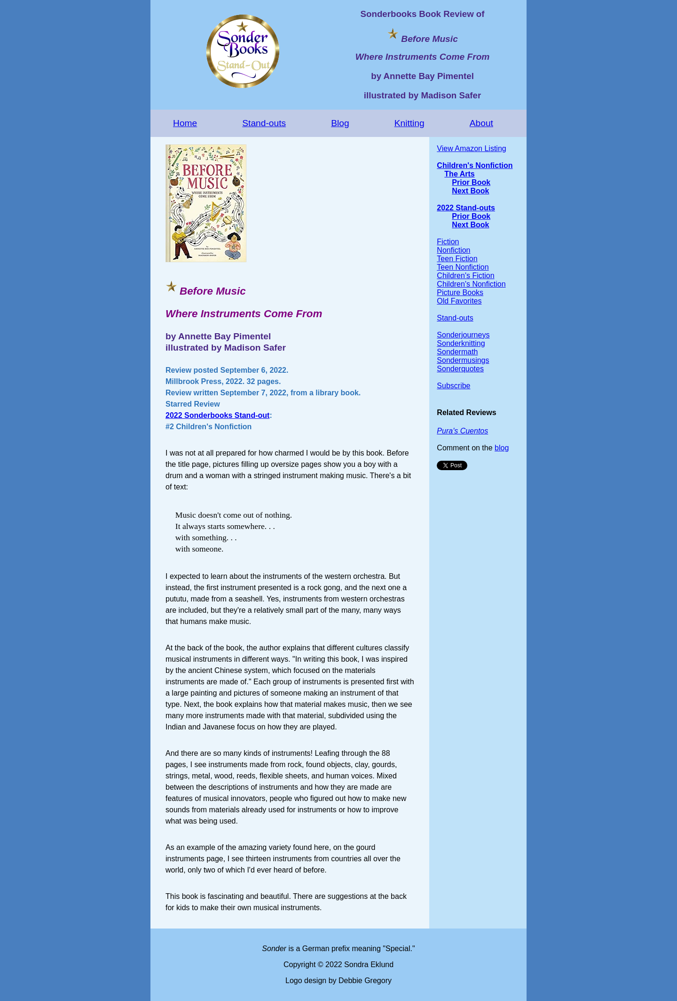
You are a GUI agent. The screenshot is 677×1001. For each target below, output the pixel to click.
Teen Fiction (457, 259)
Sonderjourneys (463, 335)
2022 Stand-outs (466, 208)
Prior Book (471, 182)
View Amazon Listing (471, 148)
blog (502, 448)
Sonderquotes (460, 369)
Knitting (409, 123)
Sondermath (457, 352)
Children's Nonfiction (474, 165)
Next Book (470, 191)
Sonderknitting (461, 343)
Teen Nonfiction (462, 267)
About (481, 123)
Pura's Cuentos (462, 431)
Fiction (448, 242)
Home (185, 123)
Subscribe (453, 386)
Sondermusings (463, 360)
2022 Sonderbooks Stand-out (217, 415)
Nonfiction (453, 250)
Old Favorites (459, 301)
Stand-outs (264, 123)
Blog (340, 123)
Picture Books (460, 292)
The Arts (459, 174)
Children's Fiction (465, 276)
